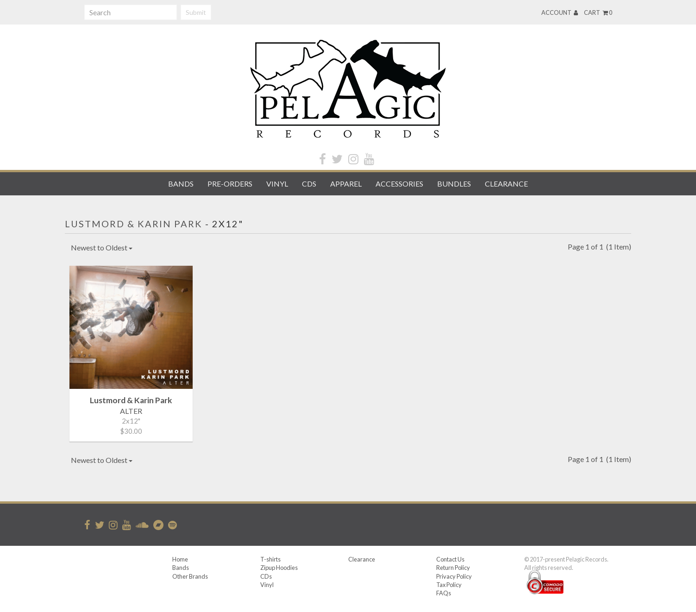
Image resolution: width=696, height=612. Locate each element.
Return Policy (453, 567)
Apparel (346, 183)
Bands (181, 183)
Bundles (454, 183)
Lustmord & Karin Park (133, 223)
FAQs (443, 593)
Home (180, 559)
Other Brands (190, 576)
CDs (309, 183)
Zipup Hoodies (279, 567)
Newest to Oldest (101, 247)
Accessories (399, 183)
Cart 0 (598, 12)
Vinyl (277, 183)
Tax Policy (449, 584)
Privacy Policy (454, 576)
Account (559, 12)
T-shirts (270, 559)
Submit (196, 12)
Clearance (506, 183)
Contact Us (450, 559)
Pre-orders (229, 183)
